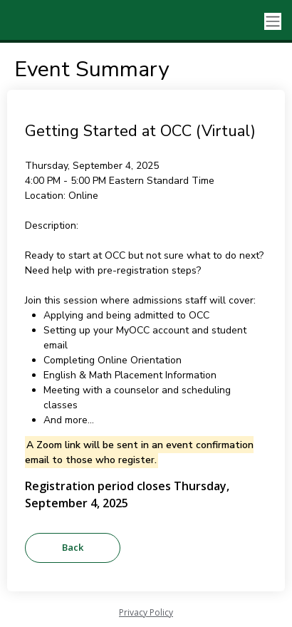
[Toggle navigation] (272, 22)
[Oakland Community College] (64, 21)
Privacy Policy (146, 612)
